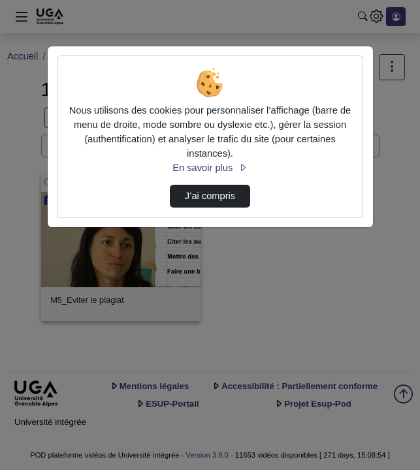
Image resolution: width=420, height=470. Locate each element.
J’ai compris (210, 196)
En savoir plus (209, 168)
